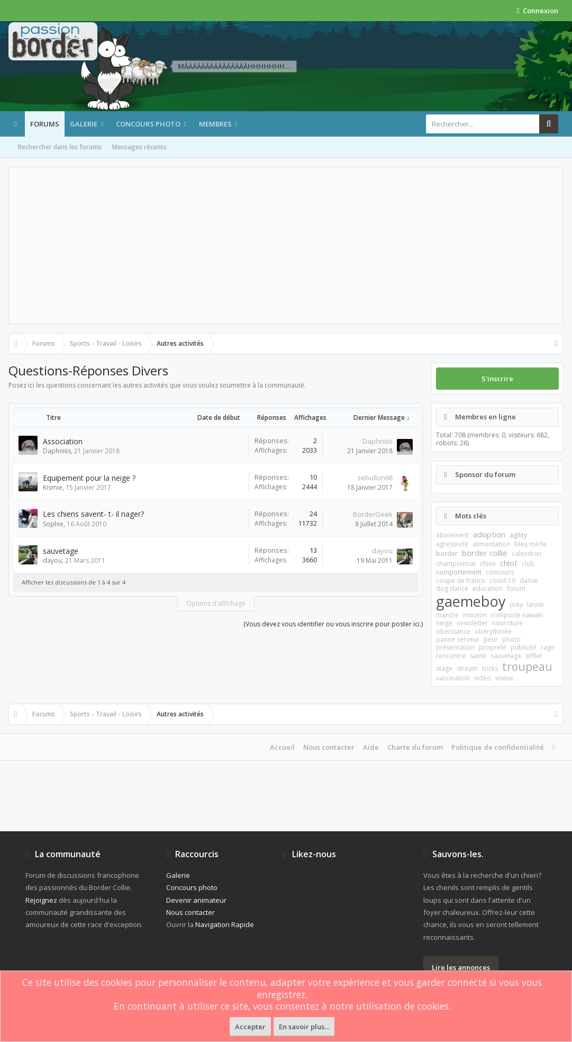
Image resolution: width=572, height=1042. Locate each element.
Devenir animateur (196, 900)
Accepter (250, 1026)
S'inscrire (497, 378)
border (447, 553)
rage (548, 647)
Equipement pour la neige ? (89, 478)
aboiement (452, 535)
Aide (371, 747)
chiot (508, 563)
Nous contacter (329, 747)
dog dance (452, 588)
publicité (524, 647)
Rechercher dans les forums (60, 146)
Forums (44, 124)
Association (63, 441)
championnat (456, 563)
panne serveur (457, 639)
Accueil (282, 747)
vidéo (482, 677)
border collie (484, 552)
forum (516, 588)
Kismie (52, 487)
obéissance (453, 631)
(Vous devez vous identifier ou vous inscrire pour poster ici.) (333, 623)
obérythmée (493, 631)
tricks (490, 668)
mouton (475, 614)
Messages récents (139, 146)
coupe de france (460, 580)
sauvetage (60, 551)
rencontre (451, 655)
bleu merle (530, 544)
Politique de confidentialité (497, 747)
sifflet (533, 655)
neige (444, 622)
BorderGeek (373, 514)
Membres (215, 124)
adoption (489, 534)
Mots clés (470, 515)
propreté (492, 647)
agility (518, 535)
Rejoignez (41, 900)
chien (488, 563)
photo (511, 639)
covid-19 (502, 580)
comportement (459, 572)
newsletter (472, 622)
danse (529, 580)
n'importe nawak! (517, 614)
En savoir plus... (304, 1026)
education (488, 588)
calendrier (527, 553)
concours (500, 572)
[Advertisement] (286, 246)
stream (467, 668)
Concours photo (148, 124)
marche (447, 614)
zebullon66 (375, 477)
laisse (535, 604)
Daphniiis (57, 450)
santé (478, 655)
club (528, 563)
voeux (504, 677)
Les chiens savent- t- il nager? (93, 514)
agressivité (452, 544)
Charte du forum (415, 747)
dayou (52, 560)
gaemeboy (471, 601)
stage (444, 668)
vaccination (453, 677)
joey (516, 604)
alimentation (491, 544)
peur (491, 639)
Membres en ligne (485, 416)
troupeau (527, 666)
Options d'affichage (216, 603)
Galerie (83, 124)
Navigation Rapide (224, 924)
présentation (455, 647)
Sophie (53, 523)
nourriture (507, 622)
